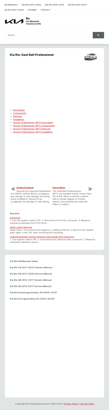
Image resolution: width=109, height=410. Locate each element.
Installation (18, 119)
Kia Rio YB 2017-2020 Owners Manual (31, 267)
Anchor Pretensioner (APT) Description (33, 122)
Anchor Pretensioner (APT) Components (34, 125)
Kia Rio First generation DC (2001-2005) (32, 298)
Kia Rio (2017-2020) (14, 10)
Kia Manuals (11, 5)
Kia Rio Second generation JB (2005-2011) (33, 292)
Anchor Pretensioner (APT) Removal (31, 128)
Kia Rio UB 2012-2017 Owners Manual (31, 280)
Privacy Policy (71, 403)
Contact (46, 10)
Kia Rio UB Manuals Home (24, 261)
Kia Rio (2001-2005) (31, 5)
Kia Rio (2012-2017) (77, 5)
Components (19, 113)
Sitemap (32, 10)
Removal (17, 116)
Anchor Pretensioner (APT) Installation (33, 132)
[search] (46, 35)
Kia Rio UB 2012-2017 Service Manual (30, 286)
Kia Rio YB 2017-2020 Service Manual (31, 273)
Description (19, 110)
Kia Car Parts (87, 403)
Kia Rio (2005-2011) (54, 5)
